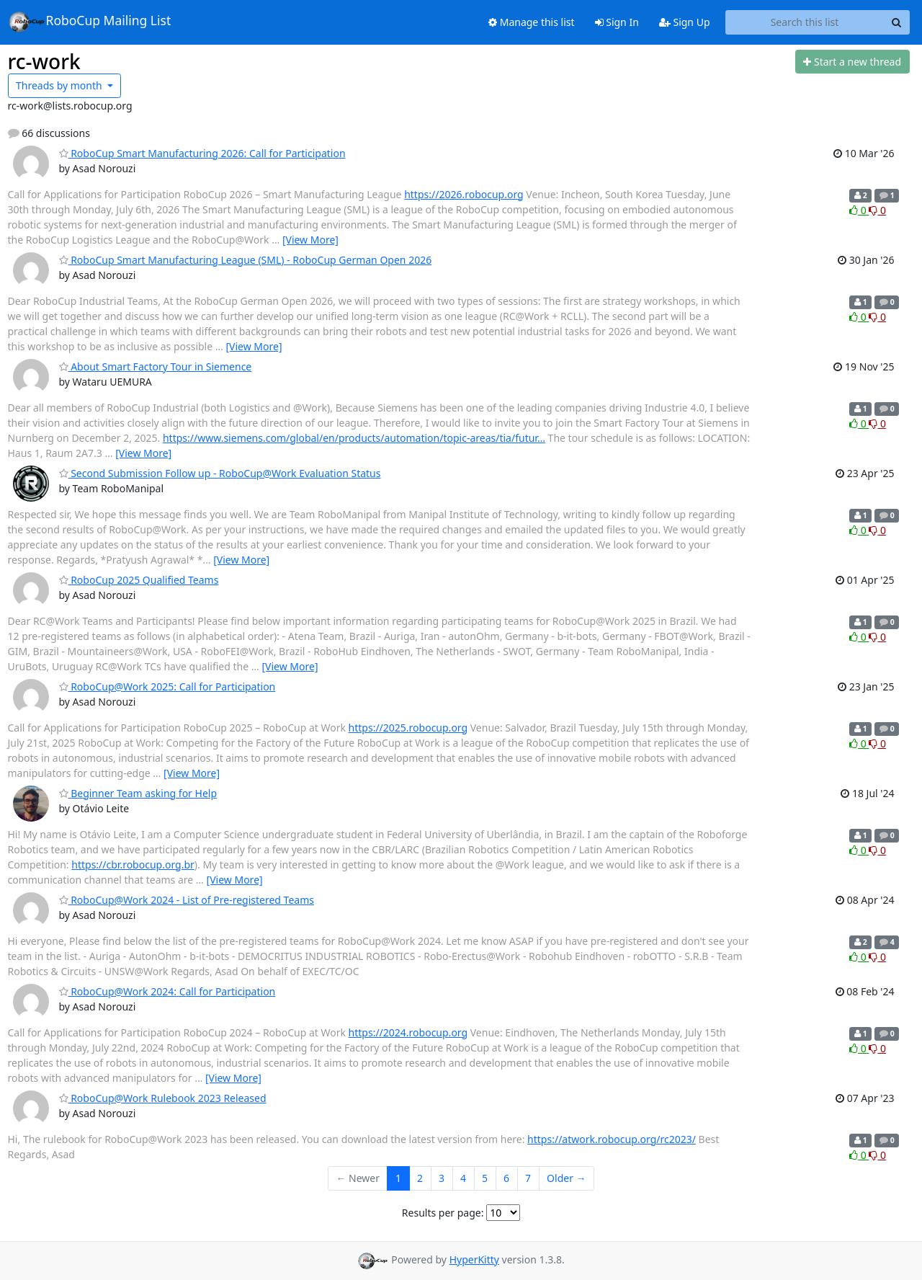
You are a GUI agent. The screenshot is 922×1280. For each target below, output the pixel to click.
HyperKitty (474, 1259)
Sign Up (684, 22)
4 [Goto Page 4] (463, 1178)
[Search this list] (805, 22)
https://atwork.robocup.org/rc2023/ (611, 1139)
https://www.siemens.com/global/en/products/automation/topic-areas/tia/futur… (354, 438)
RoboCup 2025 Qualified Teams (139, 580)
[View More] (310, 239)
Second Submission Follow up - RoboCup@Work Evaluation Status (220, 473)
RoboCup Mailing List (89, 21)
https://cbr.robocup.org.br (132, 864)
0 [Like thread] (859, 210)
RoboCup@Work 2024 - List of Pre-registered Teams (186, 900)
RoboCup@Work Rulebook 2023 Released (163, 1098)
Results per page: (443, 1212)
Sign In (617, 22)
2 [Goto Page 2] (420, 1178)
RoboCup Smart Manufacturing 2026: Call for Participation (202, 153)
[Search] (897, 22)
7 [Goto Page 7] (528, 1178)
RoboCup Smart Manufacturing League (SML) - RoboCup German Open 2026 (245, 260)
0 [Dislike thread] (877, 210)
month (60, 85)
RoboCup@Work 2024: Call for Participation (167, 991)
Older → (566, 1178)
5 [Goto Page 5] (485, 1178)
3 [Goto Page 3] (441, 1178)
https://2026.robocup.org (464, 194)
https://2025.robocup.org (408, 727)
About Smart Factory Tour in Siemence (155, 366)
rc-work (44, 61)
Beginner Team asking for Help (138, 793)
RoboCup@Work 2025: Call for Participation (167, 686)
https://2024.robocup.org (408, 1032)
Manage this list (531, 22)
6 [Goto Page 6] (506, 1178)
